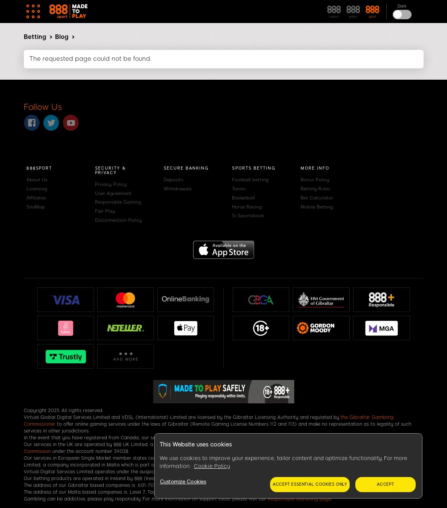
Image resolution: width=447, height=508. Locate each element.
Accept (385, 484)
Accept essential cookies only (310, 484)
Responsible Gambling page (299, 499)
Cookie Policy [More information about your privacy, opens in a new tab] (212, 466)
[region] (288, 466)
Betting (35, 36)
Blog (61, 36)
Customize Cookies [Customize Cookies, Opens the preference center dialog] (183, 482)
